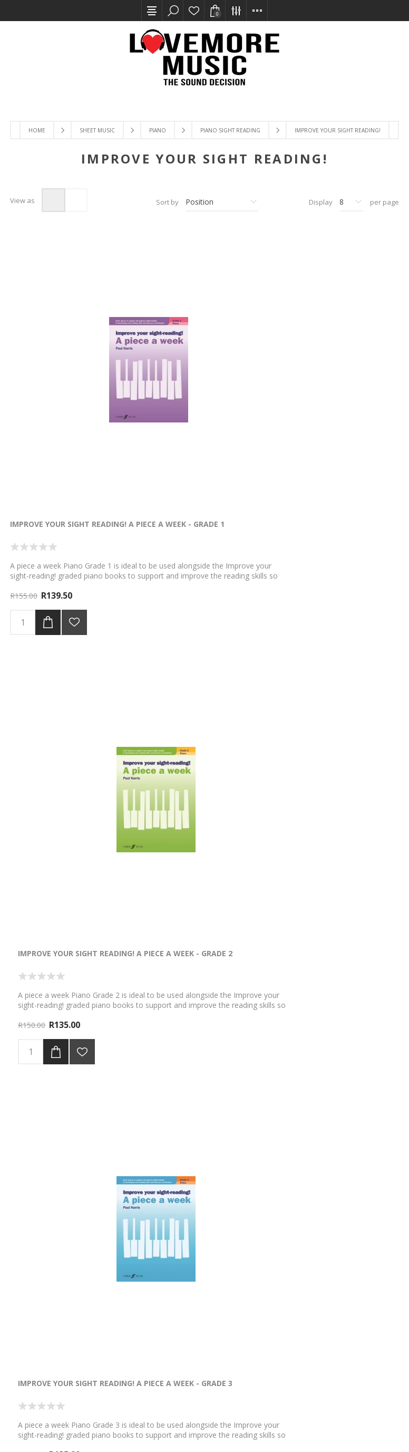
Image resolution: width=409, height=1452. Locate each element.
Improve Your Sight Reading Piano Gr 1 (199, 931)
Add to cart (48, 470)
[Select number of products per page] (351, 202)
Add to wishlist (74, 470)
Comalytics (131, 1423)
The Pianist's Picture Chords (69, 926)
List (75, 200)
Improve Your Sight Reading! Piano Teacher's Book (200, 654)
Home (36, 130)
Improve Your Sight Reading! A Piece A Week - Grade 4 (72, 654)
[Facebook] (257, 1314)
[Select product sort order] (222, 202)
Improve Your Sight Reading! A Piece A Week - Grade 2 (204, 377)
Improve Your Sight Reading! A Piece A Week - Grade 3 (336, 377)
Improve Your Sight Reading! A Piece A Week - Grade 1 (72, 377)
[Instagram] (333, 1314)
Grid (53, 200)
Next (240, 1107)
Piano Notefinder (311, 649)
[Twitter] (283, 1314)
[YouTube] (308, 1314)
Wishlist (193, 10)
